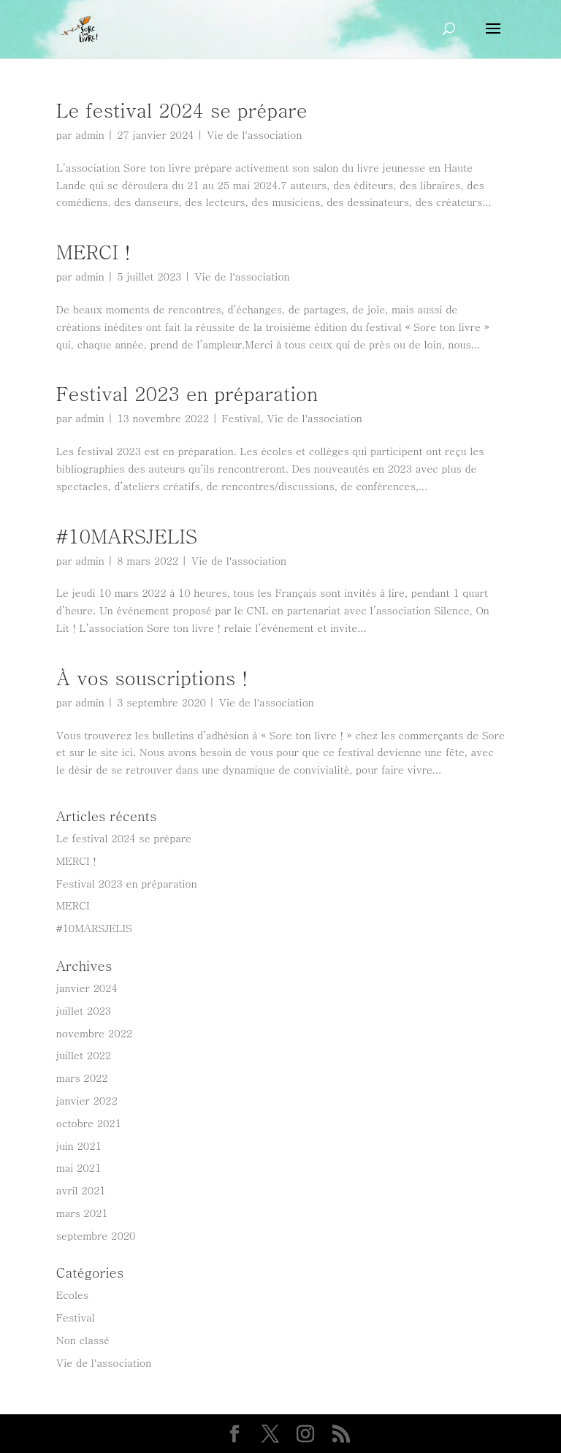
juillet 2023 (83, 1010)
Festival (241, 418)
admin (89, 134)
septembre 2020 (96, 1235)
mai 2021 (79, 1167)
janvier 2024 (87, 987)
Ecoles (72, 1294)
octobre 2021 (88, 1123)
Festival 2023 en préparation (187, 393)
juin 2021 (79, 1145)
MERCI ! (93, 251)
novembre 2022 (94, 1033)
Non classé (83, 1339)
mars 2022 (82, 1077)
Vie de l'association (254, 134)
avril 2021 (81, 1190)
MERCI (73, 905)
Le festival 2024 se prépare (182, 109)
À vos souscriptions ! (152, 677)
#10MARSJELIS (126, 535)
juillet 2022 (83, 1055)
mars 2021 (82, 1212)
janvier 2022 (87, 1100)
